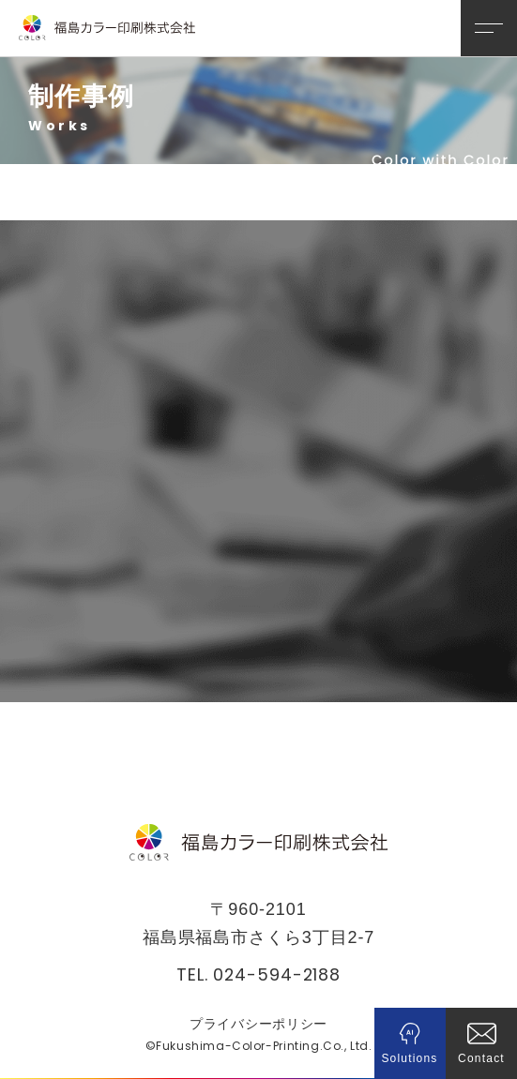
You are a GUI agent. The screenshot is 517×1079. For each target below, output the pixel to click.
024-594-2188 (277, 973)
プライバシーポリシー (258, 1022)
